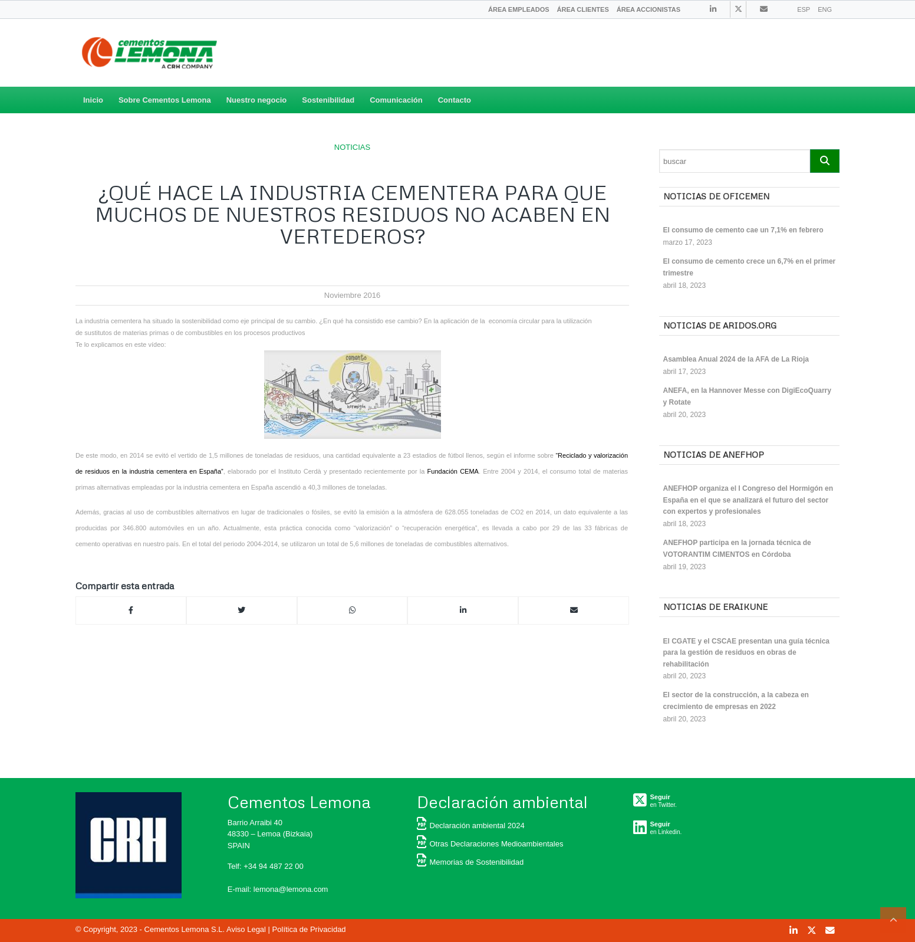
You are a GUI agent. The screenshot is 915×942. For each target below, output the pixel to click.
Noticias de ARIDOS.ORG (719, 325)
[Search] (734, 161)
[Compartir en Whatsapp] (352, 610)
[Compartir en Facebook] (131, 610)
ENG (825, 9)
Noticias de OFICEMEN (716, 196)
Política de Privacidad (309, 929)
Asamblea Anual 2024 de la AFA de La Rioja (736, 359)
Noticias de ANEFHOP (713, 454)
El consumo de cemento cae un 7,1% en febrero (743, 230)
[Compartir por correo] (573, 610)
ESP (803, 9)
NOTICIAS (352, 147)
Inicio (93, 100)
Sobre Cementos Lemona (165, 100)
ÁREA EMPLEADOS (518, 9)
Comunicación (396, 100)
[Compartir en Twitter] (242, 610)
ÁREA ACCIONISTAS (648, 9)
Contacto (454, 100)
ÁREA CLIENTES (583, 9)
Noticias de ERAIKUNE (715, 607)
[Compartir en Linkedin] (463, 610)
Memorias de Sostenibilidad (470, 862)
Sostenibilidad (328, 100)
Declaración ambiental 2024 (471, 825)
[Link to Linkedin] (713, 9)
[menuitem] (518, 9)
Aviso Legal (246, 929)
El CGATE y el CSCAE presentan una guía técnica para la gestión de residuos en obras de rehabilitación (746, 652)
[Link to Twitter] (738, 9)
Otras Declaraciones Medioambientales (490, 843)
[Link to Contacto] (764, 9)
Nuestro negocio (256, 100)
